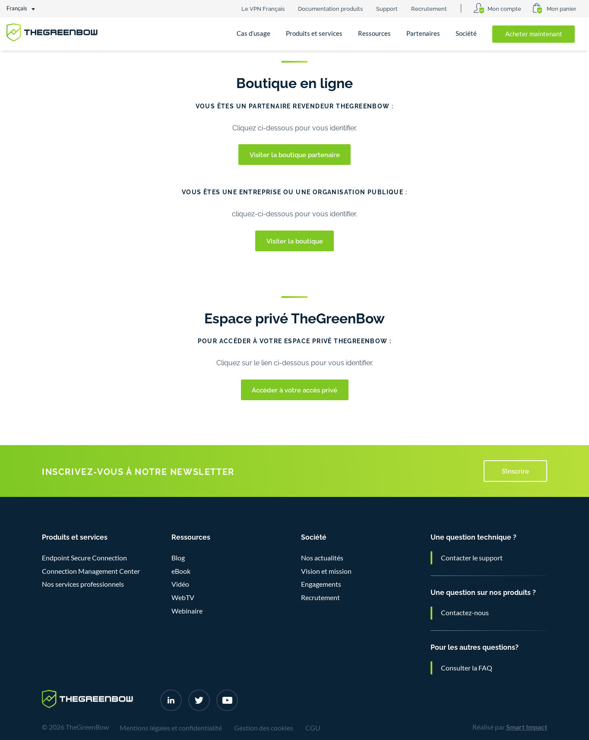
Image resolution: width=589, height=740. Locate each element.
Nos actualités (322, 558)
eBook (180, 571)
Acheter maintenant (533, 34)
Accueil (25, 64)
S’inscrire (515, 470)
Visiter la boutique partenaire (295, 154)
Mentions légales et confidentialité (171, 728)
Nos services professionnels (83, 584)
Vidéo (180, 584)
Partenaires (423, 33)
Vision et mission (326, 571)
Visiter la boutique (294, 240)
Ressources (374, 33)
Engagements (321, 584)
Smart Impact (526, 727)
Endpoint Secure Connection (84, 558)
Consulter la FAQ (466, 668)
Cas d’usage (253, 33)
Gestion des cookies (263, 728)
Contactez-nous (465, 613)
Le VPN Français (263, 8)
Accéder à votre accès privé (294, 389)
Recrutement (429, 8)
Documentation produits (330, 8)
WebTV (182, 597)
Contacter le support (472, 558)
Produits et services (314, 33)
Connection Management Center (91, 571)
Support (387, 8)
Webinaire (187, 611)
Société (466, 33)
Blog (178, 558)
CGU (312, 728)
